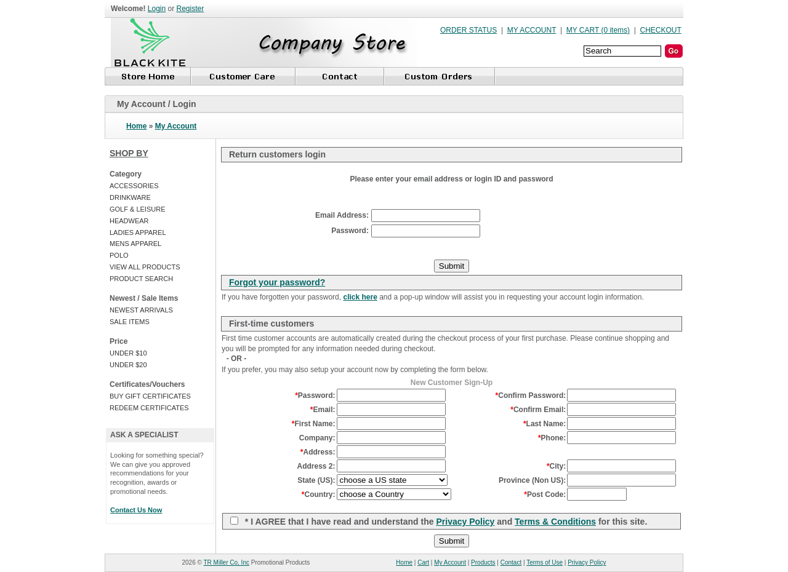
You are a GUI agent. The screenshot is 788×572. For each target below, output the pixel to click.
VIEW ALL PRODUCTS (145, 267)
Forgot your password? (277, 282)
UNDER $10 (128, 353)
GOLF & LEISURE (137, 209)
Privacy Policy (465, 521)
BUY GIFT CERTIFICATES (150, 396)
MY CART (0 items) (598, 30)
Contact (511, 562)
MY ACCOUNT (532, 30)
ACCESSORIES (134, 185)
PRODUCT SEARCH (141, 278)
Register (190, 8)
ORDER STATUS (468, 30)
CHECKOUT (660, 30)
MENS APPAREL (135, 243)
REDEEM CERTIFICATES (149, 407)
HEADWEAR (129, 220)
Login (157, 8)
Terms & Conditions (555, 521)
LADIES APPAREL (138, 232)
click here (360, 297)
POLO (119, 255)
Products (483, 562)
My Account (176, 126)
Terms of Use (544, 562)
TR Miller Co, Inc (226, 562)
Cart (423, 562)
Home (136, 126)
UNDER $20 (128, 364)
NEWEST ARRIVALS (141, 310)
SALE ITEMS (130, 321)
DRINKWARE (130, 197)
